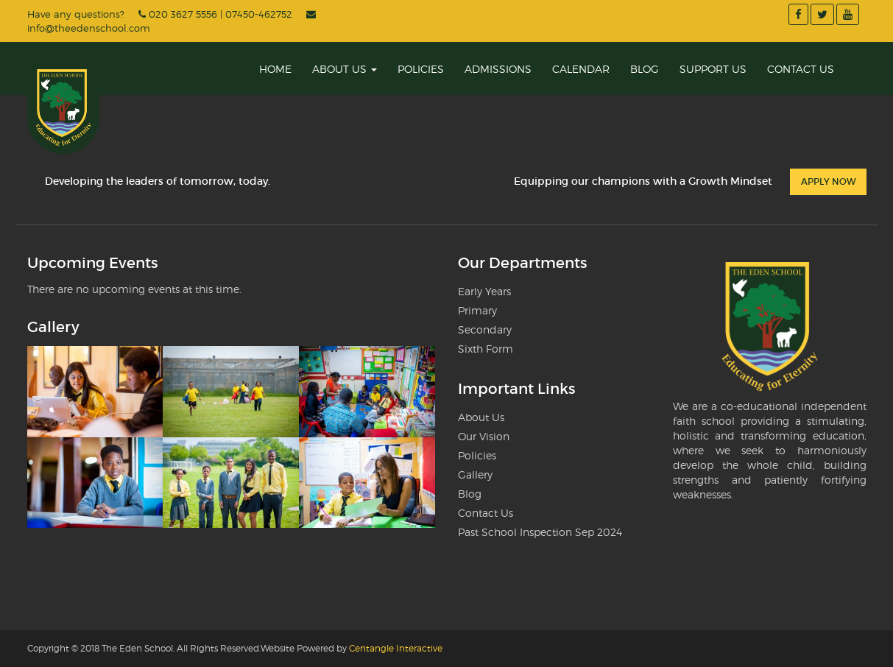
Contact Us (800, 69)
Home (275, 69)
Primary (477, 310)
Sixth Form (485, 348)
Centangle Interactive (395, 648)
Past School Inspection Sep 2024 (540, 532)
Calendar (581, 69)
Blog (644, 69)
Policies (421, 69)
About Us (344, 69)
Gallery (475, 474)
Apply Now (828, 181)
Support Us (713, 69)
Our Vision (483, 436)
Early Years (484, 291)
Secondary (485, 329)
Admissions (498, 69)
